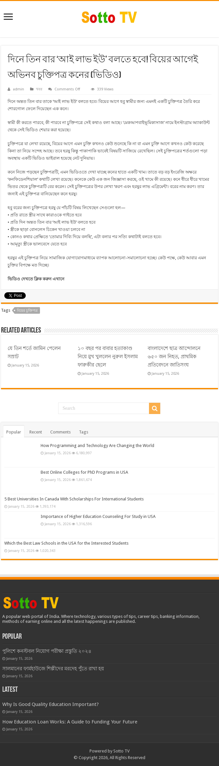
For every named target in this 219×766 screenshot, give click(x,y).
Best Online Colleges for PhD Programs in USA (84, 472)
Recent (35, 432)
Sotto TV (121, 751)
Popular (13, 432)
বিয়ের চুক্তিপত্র (27, 310)
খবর (39, 89)
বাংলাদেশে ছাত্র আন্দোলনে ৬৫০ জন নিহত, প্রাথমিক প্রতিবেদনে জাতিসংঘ (174, 356)
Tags (83, 432)
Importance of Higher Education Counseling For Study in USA (98, 516)
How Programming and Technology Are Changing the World (97, 445)
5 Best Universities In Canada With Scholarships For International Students (74, 498)
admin (18, 89)
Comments (60, 432)
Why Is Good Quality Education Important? (50, 704)
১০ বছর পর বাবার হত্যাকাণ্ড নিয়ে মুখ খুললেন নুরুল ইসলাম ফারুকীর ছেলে (108, 356)
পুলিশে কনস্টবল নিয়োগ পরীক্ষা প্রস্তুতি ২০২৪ (46, 651)
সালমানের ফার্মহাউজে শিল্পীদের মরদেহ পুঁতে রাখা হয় (53, 669)
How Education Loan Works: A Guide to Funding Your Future (69, 722)
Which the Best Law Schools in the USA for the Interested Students (66, 543)
